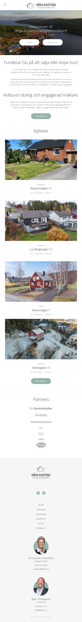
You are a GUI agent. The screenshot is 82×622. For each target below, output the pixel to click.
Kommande (41, 509)
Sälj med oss (53, 42)
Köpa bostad (41, 514)
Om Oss (41, 523)
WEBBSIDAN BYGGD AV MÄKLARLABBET (41, 617)
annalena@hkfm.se (41, 569)
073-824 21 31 (41, 606)
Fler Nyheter (41, 381)
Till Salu (29, 42)
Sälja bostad (41, 519)
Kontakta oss (41, 116)
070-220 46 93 (41, 565)
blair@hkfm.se (41, 610)
